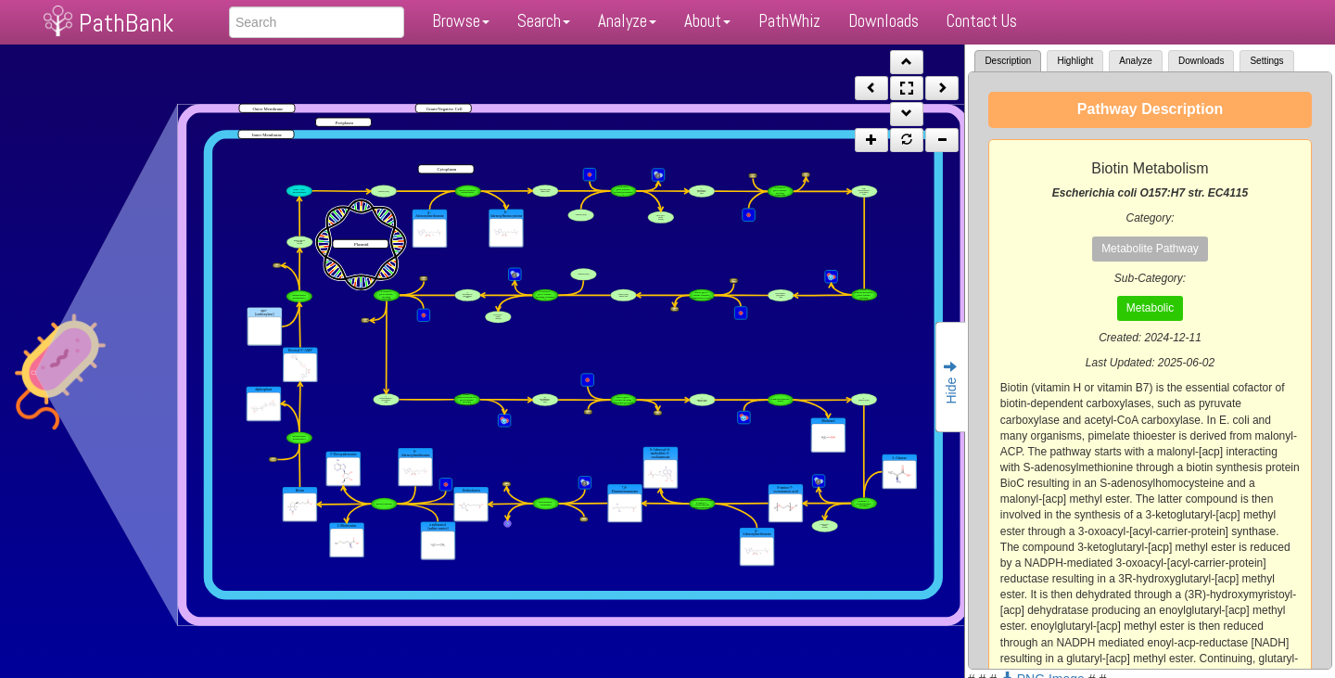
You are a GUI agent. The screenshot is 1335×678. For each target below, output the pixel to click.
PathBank (126, 22)
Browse (461, 20)
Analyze (627, 20)
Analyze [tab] (1135, 61)
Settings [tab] (1266, 61)
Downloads (883, 20)
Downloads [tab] (1201, 61)
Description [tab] (1008, 61)
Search (543, 20)
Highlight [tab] (1075, 61)
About (707, 20)
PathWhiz (789, 20)
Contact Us (982, 20)
